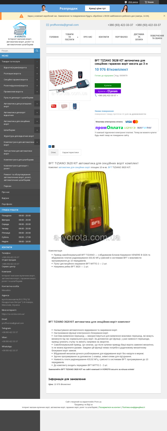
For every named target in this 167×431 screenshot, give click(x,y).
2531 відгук (133, 2)
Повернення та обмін (157, 37)
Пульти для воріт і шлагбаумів (18, 97)
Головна (54, 37)
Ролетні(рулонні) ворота (16, 85)
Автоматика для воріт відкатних (14, 114)
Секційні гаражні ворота (16, 79)
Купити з (108, 91)
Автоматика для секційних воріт (17, 122)
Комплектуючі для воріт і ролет (16, 167)
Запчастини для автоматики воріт (18, 152)
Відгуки (5, 198)
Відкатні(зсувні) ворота (15, 67)
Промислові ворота (13, 91)
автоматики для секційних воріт (74, 167)
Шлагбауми (9, 130)
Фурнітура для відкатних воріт (19, 136)
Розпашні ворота (12, 73)
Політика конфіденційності (133, 407)
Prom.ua (97, 402)
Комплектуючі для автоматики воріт (19, 143)
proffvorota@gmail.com (13, 323)
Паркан (7, 186)
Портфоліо (7, 204)
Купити (107, 85)
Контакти (104, 37)
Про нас (6, 192)
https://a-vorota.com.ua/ (13, 314)
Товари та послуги (11, 61)
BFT (110, 167)
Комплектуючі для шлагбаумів (19, 159)
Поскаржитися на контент (110, 407)
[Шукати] (37, 50)
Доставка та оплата (139, 37)
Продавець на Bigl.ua (83, 405)
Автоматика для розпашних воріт (17, 105)
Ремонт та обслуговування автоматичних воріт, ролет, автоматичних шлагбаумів (17, 177)
